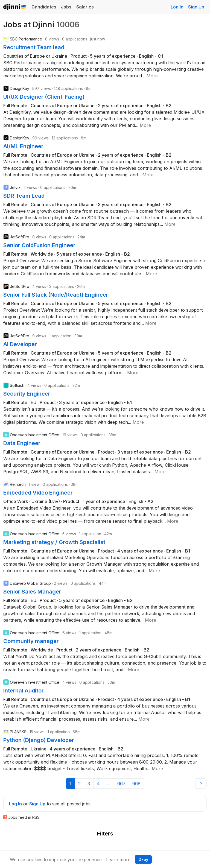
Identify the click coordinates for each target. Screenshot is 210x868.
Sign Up (196, 7)
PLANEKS (18, 731)
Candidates (43, 7)
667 (121, 783)
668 (136, 783)
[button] (152, 75)
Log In (177, 7)
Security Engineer (26, 393)
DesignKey (19, 88)
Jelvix (15, 187)
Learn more (118, 859)
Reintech (18, 484)
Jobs (66, 7)
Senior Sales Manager (32, 591)
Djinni (15, 7)
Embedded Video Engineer (38, 492)
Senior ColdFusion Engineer (39, 245)
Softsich (17, 385)
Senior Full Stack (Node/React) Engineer (55, 294)
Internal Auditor (23, 690)
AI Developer (20, 344)
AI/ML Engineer (23, 146)
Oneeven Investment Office (34, 434)
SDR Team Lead (24, 195)
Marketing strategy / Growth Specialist (54, 542)
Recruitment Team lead (33, 47)
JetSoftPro (19, 237)
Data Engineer (21, 443)
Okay (143, 859)
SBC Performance (26, 39)
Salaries (85, 7)
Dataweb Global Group (30, 583)
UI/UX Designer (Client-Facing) (43, 96)
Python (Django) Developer (38, 740)
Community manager (31, 641)
